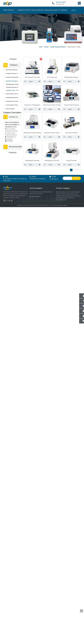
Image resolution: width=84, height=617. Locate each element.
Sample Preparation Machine (13, 81)
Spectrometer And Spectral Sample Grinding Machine (13, 93)
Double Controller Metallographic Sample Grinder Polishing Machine (71, 160)
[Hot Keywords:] (79, 3)
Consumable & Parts (12, 105)
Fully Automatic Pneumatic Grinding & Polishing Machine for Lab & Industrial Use (32, 77)
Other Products (10, 108)
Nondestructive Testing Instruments (13, 101)
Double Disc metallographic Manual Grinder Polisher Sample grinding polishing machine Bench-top (32, 105)
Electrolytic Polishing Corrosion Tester (71, 133)
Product (36, 192)
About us (35, 193)
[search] (67, 178)
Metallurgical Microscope (13, 97)
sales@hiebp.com (11, 137)
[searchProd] (73, 3)
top (81, 610)
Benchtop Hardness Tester (13, 69)
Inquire (27, 81)
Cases (40, 192)
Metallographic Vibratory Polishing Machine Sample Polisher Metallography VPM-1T (71, 77)
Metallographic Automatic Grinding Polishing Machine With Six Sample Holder (52, 160)
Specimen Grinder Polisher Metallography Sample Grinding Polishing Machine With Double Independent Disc (52, 133)
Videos (50, 192)
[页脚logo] (9, 188)
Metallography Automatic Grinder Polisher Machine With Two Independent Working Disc (32, 160)
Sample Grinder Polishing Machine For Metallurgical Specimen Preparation (71, 105)
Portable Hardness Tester (13, 73)
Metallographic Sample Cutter (13, 84)
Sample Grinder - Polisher (13, 90)
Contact (41, 193)
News (31, 193)
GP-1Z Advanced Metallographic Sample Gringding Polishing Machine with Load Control (52, 77)
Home (31, 192)
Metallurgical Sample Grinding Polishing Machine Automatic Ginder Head (32, 133)
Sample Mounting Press (13, 87)
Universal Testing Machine (13, 77)
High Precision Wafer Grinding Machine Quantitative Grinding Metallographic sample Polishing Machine (52, 105)
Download (45, 192)
